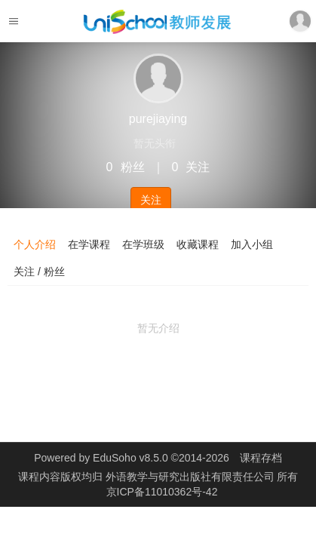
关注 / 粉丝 (39, 271)
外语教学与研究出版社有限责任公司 (192, 477)
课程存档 (261, 458)
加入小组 (252, 244)
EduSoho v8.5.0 (130, 458)
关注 (150, 200)
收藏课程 (197, 244)
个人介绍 (35, 244)
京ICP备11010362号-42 (162, 492)
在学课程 (89, 244)
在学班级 (143, 244)
